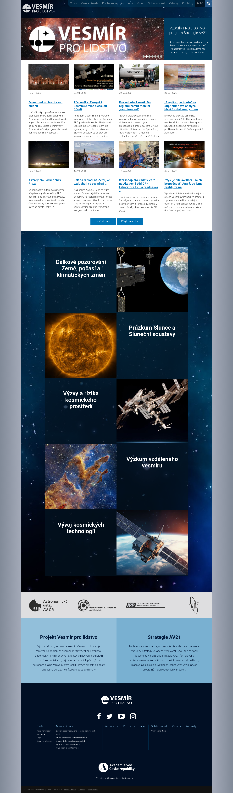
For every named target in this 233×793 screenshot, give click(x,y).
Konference (109, 3)
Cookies (81, 789)
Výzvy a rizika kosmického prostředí (81, 400)
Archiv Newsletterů (158, 731)
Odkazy (173, 3)
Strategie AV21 (164, 637)
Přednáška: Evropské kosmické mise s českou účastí (90, 106)
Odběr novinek (157, 3)
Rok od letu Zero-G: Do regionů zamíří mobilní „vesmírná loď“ (135, 106)
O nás (73, 3)
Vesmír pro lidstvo (44, 731)
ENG (201, 3)
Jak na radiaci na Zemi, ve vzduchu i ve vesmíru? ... (92, 181)
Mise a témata (90, 3)
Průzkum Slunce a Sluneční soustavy (152, 331)
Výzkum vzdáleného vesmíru (152, 462)
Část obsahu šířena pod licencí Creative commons (116, 778)
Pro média (127, 3)
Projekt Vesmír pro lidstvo (68, 637)
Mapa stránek (70, 789)
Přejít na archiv (129, 221)
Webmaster (93, 789)
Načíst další (103, 221)
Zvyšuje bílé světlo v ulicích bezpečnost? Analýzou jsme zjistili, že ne (183, 183)
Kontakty (187, 3)
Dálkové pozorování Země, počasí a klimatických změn (81, 268)
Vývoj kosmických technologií (81, 528)
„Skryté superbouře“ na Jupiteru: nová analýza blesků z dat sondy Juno (181, 106)
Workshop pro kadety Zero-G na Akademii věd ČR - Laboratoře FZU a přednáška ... (139, 185)
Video (140, 3)
